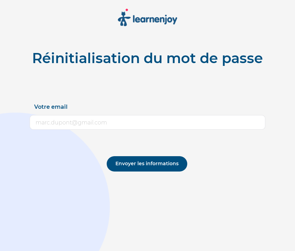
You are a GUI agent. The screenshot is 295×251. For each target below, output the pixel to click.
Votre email (51, 107)
